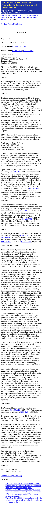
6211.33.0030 (27, 219)
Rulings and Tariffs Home (18, 15)
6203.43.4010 (28, 51)
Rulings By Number (15, 11)
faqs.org (4, 11)
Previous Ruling (7, 24)
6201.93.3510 (17, 51)
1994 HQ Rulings (15, 17)
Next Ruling (17, 24)
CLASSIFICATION (19, 47)
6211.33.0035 (24, 211)
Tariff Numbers (14, 13)
